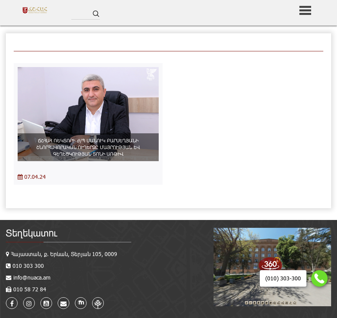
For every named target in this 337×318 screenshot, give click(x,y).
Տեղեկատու (31, 232)
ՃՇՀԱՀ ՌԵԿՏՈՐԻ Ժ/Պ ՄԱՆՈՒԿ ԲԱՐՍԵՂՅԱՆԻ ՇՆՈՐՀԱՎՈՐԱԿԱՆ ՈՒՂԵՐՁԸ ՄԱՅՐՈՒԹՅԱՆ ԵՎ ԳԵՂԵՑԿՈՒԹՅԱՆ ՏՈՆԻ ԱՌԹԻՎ (88, 147)
